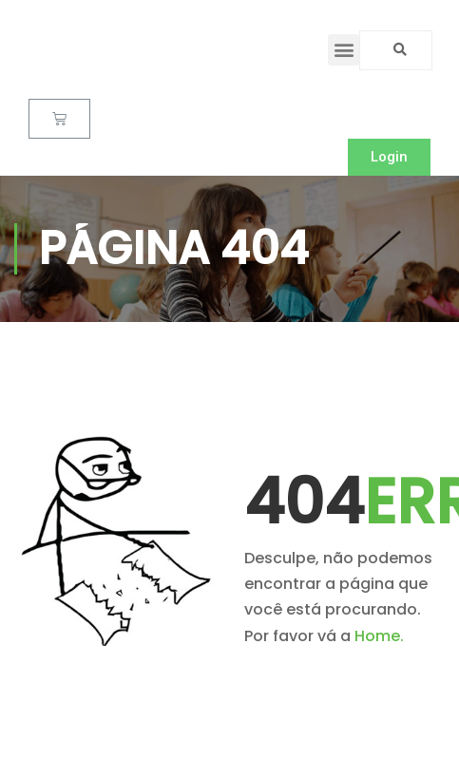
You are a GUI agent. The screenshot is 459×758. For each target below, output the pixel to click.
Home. (379, 636)
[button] (343, 50)
